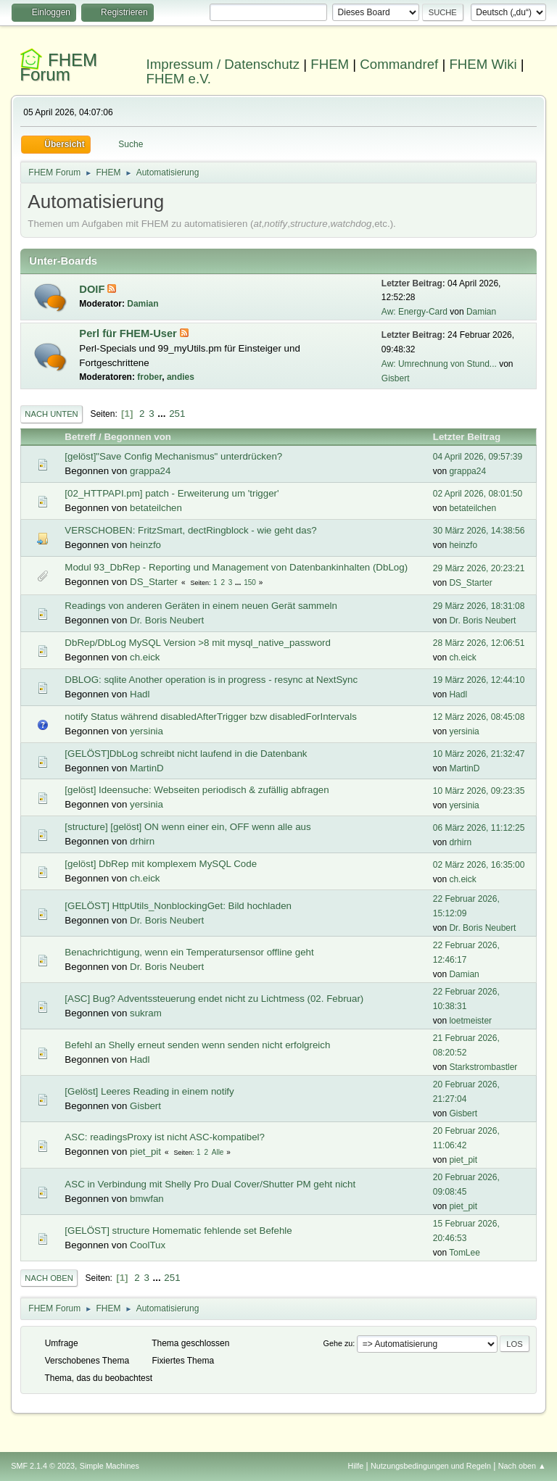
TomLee (464, 1253)
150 (250, 582)
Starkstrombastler (483, 1067)
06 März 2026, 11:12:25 (479, 828)
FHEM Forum (58, 67)
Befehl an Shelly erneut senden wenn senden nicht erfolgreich (197, 1045)
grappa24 (150, 470)
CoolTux (147, 1245)
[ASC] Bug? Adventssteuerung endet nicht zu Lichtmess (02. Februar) (214, 998)
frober (149, 377)
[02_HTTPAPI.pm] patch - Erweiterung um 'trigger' (171, 493)
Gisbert (395, 378)
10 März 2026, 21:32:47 (479, 754)
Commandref (399, 64)
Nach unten (51, 414)
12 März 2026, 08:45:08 (479, 717)
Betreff (80, 436)
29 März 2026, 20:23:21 (479, 568)
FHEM (329, 64)
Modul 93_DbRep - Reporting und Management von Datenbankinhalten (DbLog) (236, 567)
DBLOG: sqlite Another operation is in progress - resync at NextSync (211, 679)
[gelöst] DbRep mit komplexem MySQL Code (161, 863)
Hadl (139, 694)
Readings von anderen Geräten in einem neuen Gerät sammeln (201, 605)
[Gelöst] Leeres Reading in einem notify (149, 1091)
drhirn (142, 841)
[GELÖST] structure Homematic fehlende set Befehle (178, 1230)
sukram (146, 1013)
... (162, 413)
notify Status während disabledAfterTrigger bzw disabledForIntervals (211, 716)
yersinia (146, 731)
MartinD (147, 768)
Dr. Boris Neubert (167, 620)
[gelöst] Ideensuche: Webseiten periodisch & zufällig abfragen (197, 789)
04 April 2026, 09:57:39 (477, 457)
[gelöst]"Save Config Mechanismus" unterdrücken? (173, 456)
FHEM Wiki (482, 64)
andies (180, 377)
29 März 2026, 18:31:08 (479, 606)
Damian (142, 304)
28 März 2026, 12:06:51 (479, 643)
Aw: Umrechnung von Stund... (439, 364)
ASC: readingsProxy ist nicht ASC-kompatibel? (165, 1137)
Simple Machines (109, 1465)
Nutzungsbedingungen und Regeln (431, 1465)
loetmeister (470, 1021)
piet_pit (145, 1151)
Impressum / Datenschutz (223, 64)
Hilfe (356, 1465)
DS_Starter (154, 581)
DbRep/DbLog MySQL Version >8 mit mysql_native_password (198, 642)
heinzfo (145, 544)
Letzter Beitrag (473, 436)
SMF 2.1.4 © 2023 (43, 1465)
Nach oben (49, 1278)
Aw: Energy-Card (414, 312)
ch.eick (145, 657)
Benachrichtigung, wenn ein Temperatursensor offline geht (189, 952)
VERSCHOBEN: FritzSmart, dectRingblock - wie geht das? (190, 530)
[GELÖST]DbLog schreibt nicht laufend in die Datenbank (186, 753)
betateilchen (156, 507)
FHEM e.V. (179, 78)
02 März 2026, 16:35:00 (479, 865)
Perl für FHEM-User (129, 333)
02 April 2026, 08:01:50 (477, 494)
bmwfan (147, 1198)
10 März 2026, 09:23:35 (479, 791)
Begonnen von (137, 436)
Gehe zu (338, 1343)
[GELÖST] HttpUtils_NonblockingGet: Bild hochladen (178, 905)
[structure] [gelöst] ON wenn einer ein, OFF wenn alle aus (187, 826)
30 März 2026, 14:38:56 (479, 531)
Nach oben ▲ (522, 1465)
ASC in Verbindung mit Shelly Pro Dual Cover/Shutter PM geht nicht (210, 1184)
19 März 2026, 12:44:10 (479, 680)
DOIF (93, 289)
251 (177, 413)
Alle (218, 1152)
